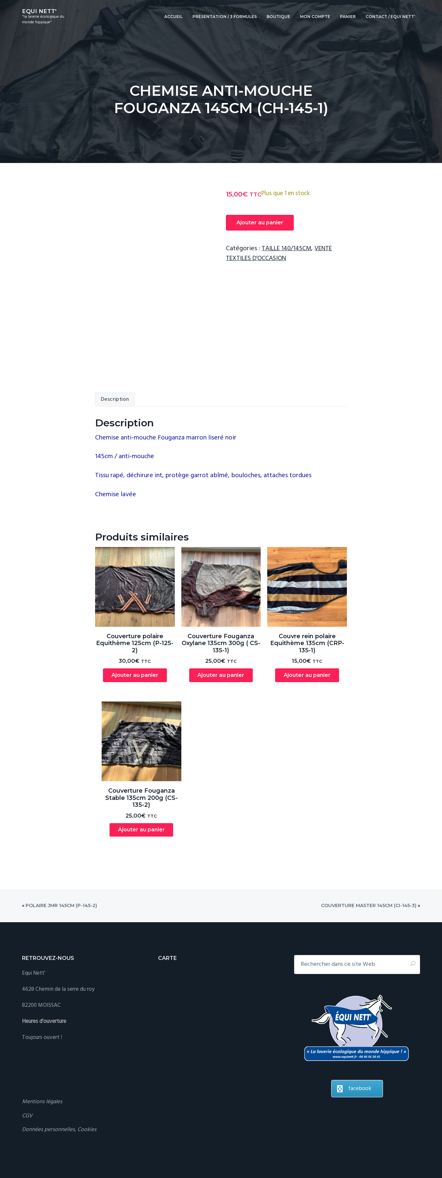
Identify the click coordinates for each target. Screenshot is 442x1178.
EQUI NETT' (39, 11)
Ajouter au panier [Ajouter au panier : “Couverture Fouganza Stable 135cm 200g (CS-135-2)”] (141, 800)
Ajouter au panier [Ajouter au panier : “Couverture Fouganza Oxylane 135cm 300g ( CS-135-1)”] (220, 645)
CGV (27, 1086)
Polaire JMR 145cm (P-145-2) (61, 876)
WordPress (161, 1154)
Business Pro (80, 1154)
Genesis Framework (123, 1154)
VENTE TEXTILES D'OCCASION (281, 253)
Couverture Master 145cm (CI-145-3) (368, 876)
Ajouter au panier (259, 222)
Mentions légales (42, 1072)
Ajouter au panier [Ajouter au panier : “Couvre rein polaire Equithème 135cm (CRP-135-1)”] (307, 645)
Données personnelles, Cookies (59, 1100)
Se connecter (191, 1154)
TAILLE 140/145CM (288, 248)
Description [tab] (115, 369)
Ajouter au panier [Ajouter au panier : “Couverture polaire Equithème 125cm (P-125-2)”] (134, 645)
